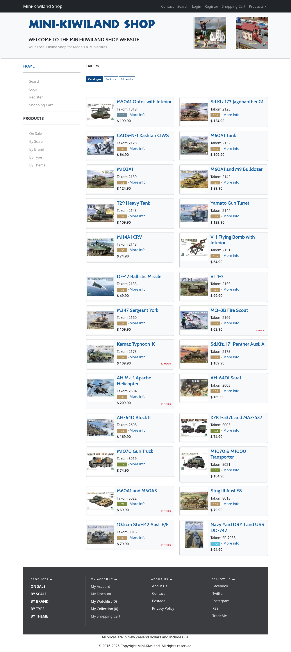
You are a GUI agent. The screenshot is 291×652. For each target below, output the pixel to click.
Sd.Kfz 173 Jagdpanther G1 (237, 102)
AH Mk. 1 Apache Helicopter (134, 380)
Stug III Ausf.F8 (226, 491)
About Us (159, 586)
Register (211, 6)
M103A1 (125, 169)
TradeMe (219, 615)
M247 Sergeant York (137, 310)
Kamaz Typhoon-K (136, 344)
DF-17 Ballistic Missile (139, 276)
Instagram (221, 600)
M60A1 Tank (223, 135)
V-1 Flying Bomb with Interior (233, 240)
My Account (100, 586)
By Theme (37, 165)
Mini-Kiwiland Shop (43, 6)
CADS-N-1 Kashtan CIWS (143, 135)
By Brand (36, 149)
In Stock (111, 79)
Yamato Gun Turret (230, 203)
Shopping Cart (233, 6)
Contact (167, 6)
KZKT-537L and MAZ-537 (236, 417)
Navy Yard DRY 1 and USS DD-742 (237, 527)
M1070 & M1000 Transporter (228, 454)
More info (138, 114)
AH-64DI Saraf (226, 378)
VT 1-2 (217, 276)
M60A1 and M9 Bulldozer (236, 169)
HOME (29, 66)
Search (183, 6)
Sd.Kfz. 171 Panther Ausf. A (237, 344)
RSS (215, 608)
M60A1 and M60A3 (137, 491)
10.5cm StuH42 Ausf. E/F (143, 524)
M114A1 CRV (129, 237)
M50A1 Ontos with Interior (144, 102)
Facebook (220, 586)
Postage (159, 600)
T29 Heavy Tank (133, 203)
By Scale (36, 141)
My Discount (101, 593)
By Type (35, 157)
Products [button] (256, 6)
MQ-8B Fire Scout (229, 310)
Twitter (218, 593)
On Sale (35, 133)
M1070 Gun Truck (135, 451)
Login (196, 6)
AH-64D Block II (134, 417)
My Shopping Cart (105, 616)
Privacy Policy (163, 608)
